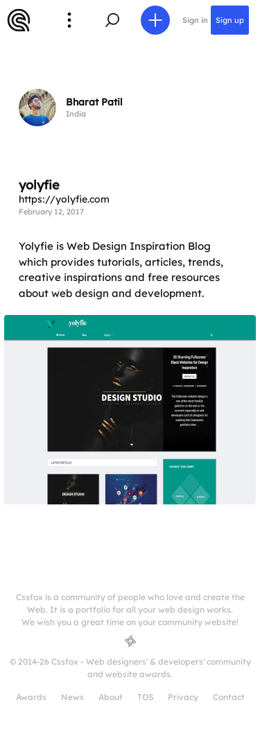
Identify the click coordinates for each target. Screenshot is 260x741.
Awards (31, 697)
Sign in (195, 20)
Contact (229, 697)
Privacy (183, 697)
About (110, 697)
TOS (145, 697)
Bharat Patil (94, 102)
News (72, 697)
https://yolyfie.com (64, 199)
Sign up (230, 20)
